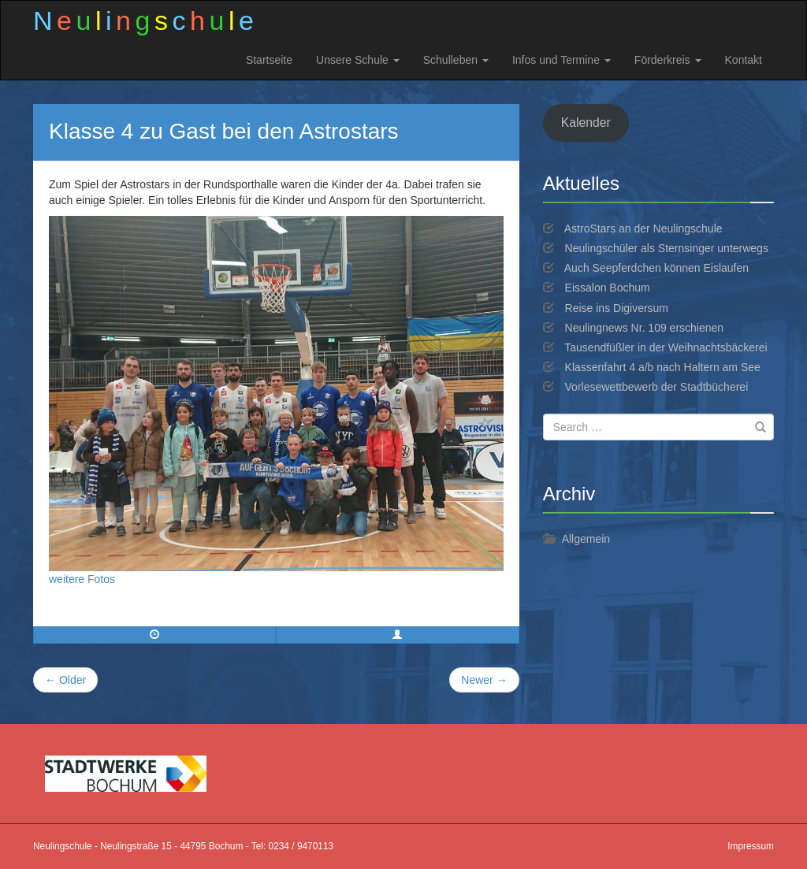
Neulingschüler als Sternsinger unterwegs (666, 248)
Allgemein (586, 539)
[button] (397, 635)
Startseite (269, 60)
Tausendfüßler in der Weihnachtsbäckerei (665, 347)
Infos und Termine (561, 60)
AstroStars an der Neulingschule (643, 228)
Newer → (484, 680)
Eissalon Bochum (607, 287)
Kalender (586, 122)
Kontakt (743, 60)
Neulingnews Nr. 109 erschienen (644, 327)
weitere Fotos (82, 579)
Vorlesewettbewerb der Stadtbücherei (657, 387)
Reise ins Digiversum (616, 308)
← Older (65, 680)
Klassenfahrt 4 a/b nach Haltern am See (663, 367)
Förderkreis (667, 60)
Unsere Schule (358, 60)
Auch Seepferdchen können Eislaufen (656, 268)
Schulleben (456, 60)
